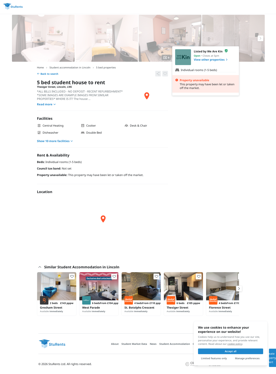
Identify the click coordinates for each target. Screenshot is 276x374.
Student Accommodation (174, 344)
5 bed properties (106, 67)
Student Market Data (134, 344)
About (115, 344)
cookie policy (234, 344)
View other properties (211, 59)
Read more (47, 104)
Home (40, 67)
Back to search (47, 73)
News (153, 344)
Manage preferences (247, 358)
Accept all (230, 351)
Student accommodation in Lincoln (69, 67)
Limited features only (214, 358)
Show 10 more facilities (55, 141)
